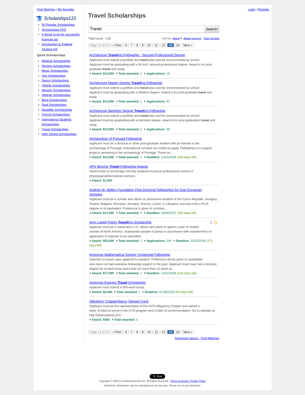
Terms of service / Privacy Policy (188, 381)
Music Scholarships (55, 70)
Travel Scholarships (55, 129)
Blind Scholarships (54, 100)
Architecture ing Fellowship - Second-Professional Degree (137, 55)
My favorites (66, 9)
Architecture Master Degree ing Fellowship (125, 83)
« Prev (117, 45)
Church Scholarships (56, 114)
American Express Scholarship (117, 282)
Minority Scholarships (56, 90)
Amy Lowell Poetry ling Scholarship (120, 222)
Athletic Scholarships (56, 85)
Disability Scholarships (57, 109)
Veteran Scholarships (56, 95)
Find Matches (46, 9)
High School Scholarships (59, 134)
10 (149, 45)
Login (251, 9)
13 (170, 45)
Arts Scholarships (54, 75)
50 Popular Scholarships (58, 24)
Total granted (211, 38)
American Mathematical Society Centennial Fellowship (129, 255)
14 (177, 45)
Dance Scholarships (55, 80)
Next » (187, 45)
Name (176, 38)
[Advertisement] (247, 85)
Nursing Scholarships (56, 66)
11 (156, 45)
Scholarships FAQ (54, 29)
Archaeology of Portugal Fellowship (115, 139)
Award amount (192, 38)
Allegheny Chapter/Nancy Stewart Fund (118, 301)
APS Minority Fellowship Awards (118, 166)
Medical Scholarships (56, 61)
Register (263, 9)
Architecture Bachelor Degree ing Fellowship (127, 111)
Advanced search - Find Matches (197, 338)
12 (163, 45)
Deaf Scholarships (54, 104)
